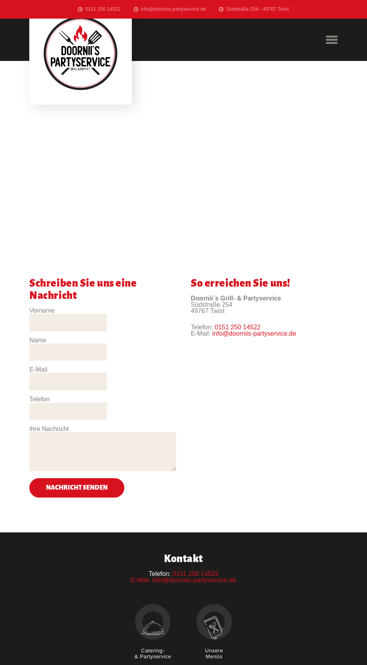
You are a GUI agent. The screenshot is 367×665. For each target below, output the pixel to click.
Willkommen (133, 636)
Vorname (42, 310)
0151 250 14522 (102, 9)
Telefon (116, 340)
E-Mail (38, 340)
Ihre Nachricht (49, 369)
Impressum (183, 636)
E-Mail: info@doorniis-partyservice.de (183, 520)
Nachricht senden (77, 428)
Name (114, 310)
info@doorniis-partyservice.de (173, 9)
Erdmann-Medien (263, 649)
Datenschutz (233, 636)
